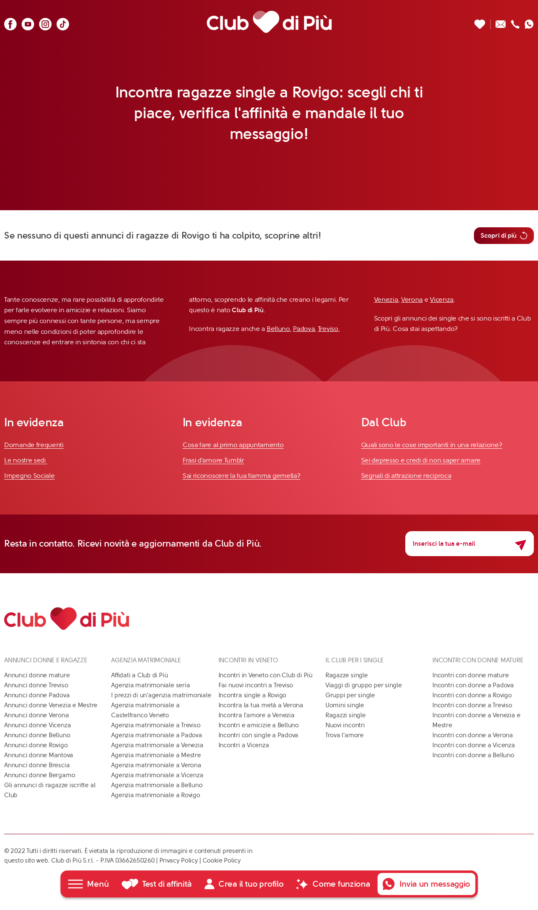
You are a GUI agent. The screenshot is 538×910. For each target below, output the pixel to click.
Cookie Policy (222, 860)
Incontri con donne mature (470, 675)
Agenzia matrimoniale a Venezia (157, 745)
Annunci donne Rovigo (36, 745)
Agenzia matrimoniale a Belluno (156, 785)
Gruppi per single (350, 695)
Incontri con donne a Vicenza (473, 745)
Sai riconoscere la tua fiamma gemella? (241, 476)
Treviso (328, 329)
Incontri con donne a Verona (472, 735)
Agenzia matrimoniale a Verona (156, 765)
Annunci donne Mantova (38, 755)
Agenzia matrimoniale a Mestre (156, 755)
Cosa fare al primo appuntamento (233, 445)
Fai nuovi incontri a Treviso (255, 685)
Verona (412, 299)
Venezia (386, 299)
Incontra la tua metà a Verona (260, 705)
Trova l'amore (344, 735)
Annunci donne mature (37, 675)
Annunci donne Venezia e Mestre (50, 705)
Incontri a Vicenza (243, 745)
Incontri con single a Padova (258, 735)
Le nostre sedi (25, 460)
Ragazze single (346, 675)
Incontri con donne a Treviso (472, 705)
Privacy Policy (178, 860)
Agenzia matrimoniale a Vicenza (157, 775)
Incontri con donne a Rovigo (472, 695)
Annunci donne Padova (37, 695)
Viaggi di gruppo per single (363, 685)
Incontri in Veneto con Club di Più (265, 675)
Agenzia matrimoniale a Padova (156, 735)
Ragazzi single (345, 715)
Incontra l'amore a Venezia (256, 715)
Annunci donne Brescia (36, 765)
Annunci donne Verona (36, 715)
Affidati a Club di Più (139, 675)
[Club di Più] (269, 22)
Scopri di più (504, 235)
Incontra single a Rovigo (252, 695)
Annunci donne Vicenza (37, 725)
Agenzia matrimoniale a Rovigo (155, 795)
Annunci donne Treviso (36, 685)
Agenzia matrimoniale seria (150, 685)
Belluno (278, 329)
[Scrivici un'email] (501, 21)
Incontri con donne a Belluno (473, 755)
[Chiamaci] (515, 21)
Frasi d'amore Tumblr (213, 460)
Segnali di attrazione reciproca (406, 476)
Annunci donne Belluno (37, 735)
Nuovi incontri (345, 725)
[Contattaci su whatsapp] (529, 21)
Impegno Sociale (29, 476)
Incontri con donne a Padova (473, 685)
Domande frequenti (34, 445)
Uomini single (344, 705)
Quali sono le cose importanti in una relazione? (431, 445)
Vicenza (442, 299)
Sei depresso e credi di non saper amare (421, 460)
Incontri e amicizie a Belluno (258, 725)
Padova (304, 329)
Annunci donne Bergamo (39, 775)
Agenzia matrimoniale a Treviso (155, 725)
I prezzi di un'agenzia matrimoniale (161, 695)
